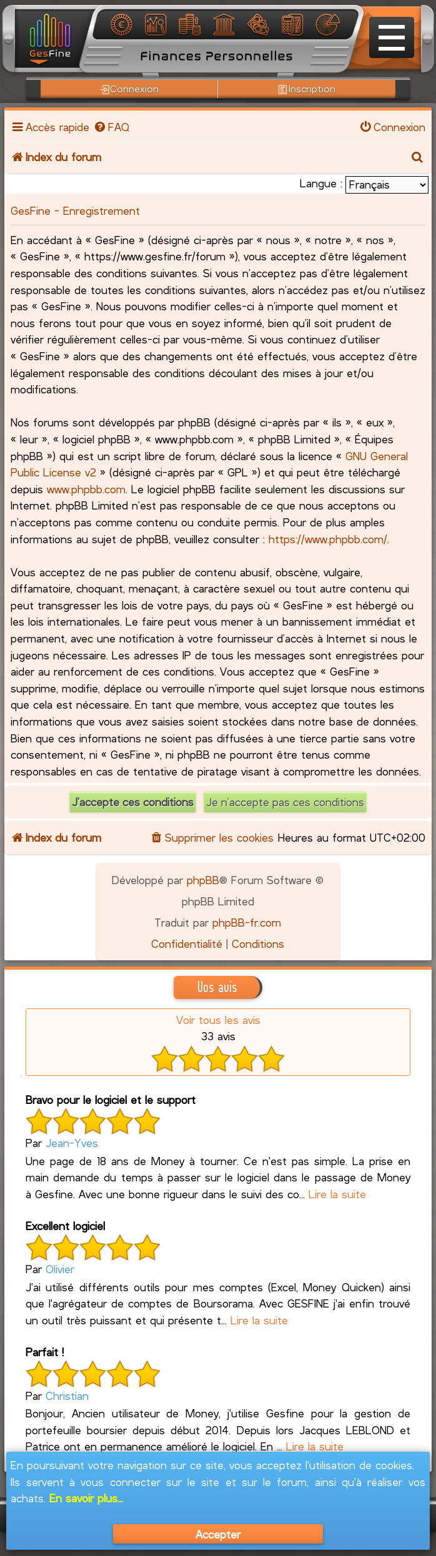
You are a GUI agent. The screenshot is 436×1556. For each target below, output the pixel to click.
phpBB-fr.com (246, 922)
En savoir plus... (86, 1498)
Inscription (306, 88)
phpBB (203, 880)
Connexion (129, 88)
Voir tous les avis (218, 1020)
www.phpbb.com (86, 489)
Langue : (321, 183)
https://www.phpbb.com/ (328, 539)
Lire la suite (337, 1194)
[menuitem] (110, 127)
